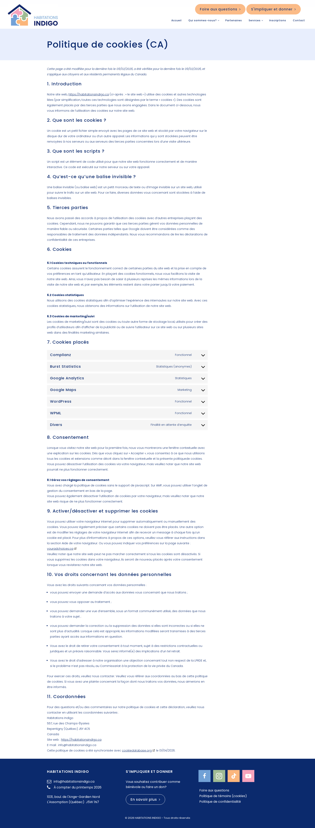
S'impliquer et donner (273, 9)
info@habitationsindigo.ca (72, 780)
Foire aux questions (220, 9)
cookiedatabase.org (137, 749)
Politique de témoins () (223, 794)
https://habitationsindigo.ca (89, 94)
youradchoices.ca (60, 548)
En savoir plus (145, 797)
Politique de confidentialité (220, 800)
